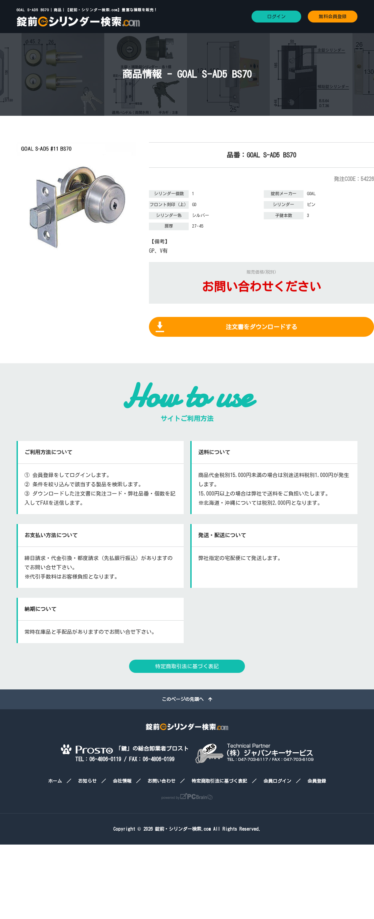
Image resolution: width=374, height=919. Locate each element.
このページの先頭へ (187, 699)
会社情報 (122, 781)
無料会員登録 (333, 16)
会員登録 (316, 781)
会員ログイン (277, 781)
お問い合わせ (161, 781)
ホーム (55, 781)
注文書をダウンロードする (261, 327)
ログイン (276, 16)
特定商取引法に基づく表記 (187, 666)
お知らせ (87, 781)
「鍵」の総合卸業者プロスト (125, 748)
